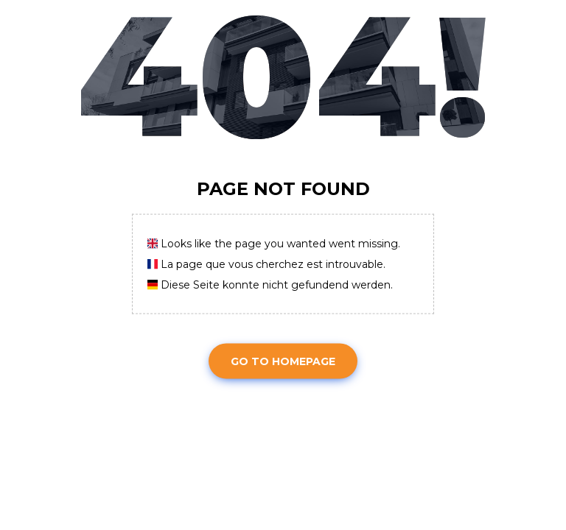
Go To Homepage (283, 360)
